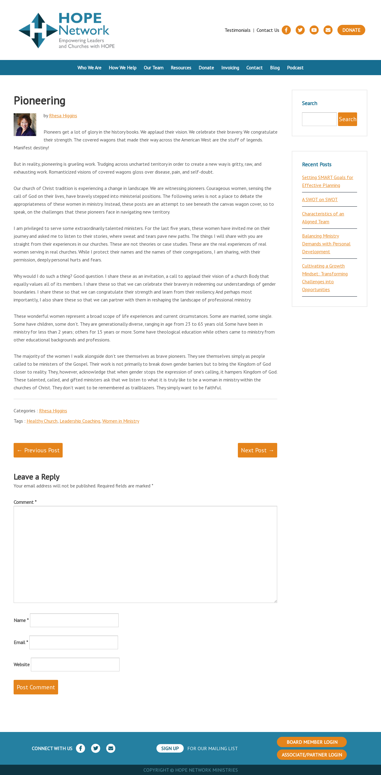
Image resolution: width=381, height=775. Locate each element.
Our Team (153, 67)
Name (21, 620)
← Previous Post (38, 450)
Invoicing (230, 67)
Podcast (295, 67)
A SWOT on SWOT (320, 199)
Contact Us (268, 30)
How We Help (122, 67)
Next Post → (257, 450)
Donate (351, 30)
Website (22, 664)
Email (21, 642)
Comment (25, 502)
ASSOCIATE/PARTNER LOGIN (312, 755)
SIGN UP (170, 748)
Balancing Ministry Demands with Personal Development (326, 243)
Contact (254, 67)
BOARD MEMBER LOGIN (312, 742)
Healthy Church (42, 421)
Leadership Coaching (80, 421)
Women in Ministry (120, 421)
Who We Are (89, 67)
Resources (181, 67)
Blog (275, 67)
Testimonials (238, 30)
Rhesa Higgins (63, 115)
